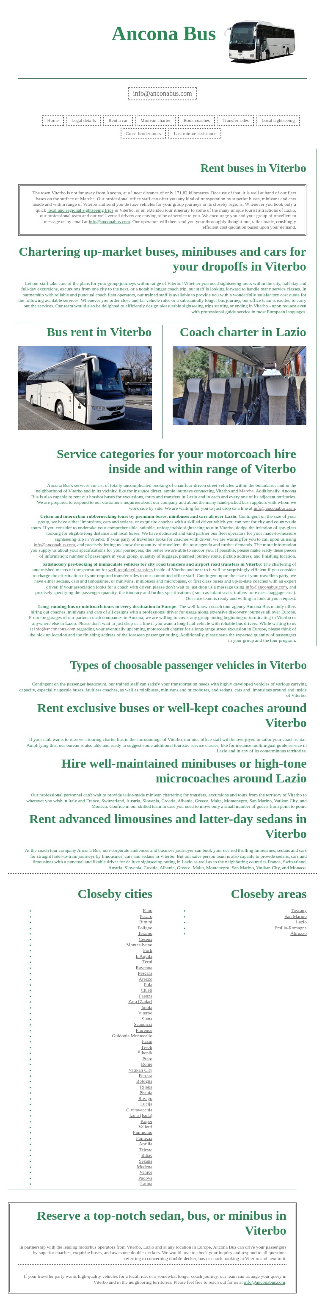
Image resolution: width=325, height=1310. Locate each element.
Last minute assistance (195, 133)
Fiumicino (142, 1132)
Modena (144, 1166)
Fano (147, 910)
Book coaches (196, 120)
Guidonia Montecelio (132, 1035)
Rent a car (117, 120)
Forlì (147, 950)
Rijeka (146, 1086)
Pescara (145, 973)
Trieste (145, 1149)
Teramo (145, 933)
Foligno (145, 927)
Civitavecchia (139, 1109)
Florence (144, 1030)
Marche (246, 490)
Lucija (146, 1103)
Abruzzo (298, 933)
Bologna (144, 1080)
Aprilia (145, 1143)
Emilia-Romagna (290, 927)
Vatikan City (140, 1069)
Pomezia (144, 1138)
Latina (146, 1183)
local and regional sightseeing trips (80, 210)
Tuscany (299, 910)
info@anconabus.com (162, 93)
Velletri (145, 1126)
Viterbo (145, 1012)
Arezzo (145, 978)
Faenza (145, 995)
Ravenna (144, 967)
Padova (145, 1177)
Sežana (145, 1161)
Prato (147, 1058)
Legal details (84, 120)
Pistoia (146, 1092)
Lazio (301, 921)
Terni (147, 961)
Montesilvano (139, 944)
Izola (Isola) (140, 1115)
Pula (148, 984)
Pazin (147, 1041)
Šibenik (145, 1052)
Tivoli (146, 1047)
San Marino (295, 916)
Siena (147, 1018)
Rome (146, 1064)
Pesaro (146, 916)
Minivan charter (155, 120)
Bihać (146, 1155)
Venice (146, 1172)
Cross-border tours (143, 133)
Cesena (145, 939)
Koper (146, 1121)
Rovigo (145, 1098)
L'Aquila (144, 956)
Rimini (145, 921)
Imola (146, 1007)
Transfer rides (236, 120)
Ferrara (145, 1075)
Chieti (146, 989)
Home (52, 120)
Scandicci (143, 1024)
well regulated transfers (130, 569)
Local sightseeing (278, 120)
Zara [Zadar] (140, 1001)
